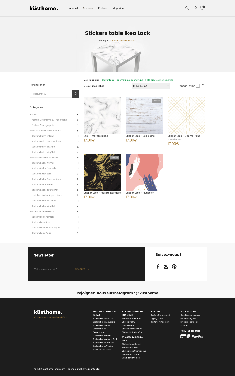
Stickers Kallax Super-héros (47, 195)
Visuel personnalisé (101, 349)
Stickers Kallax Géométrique (46, 179)
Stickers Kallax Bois (41, 173)
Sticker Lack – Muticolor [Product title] (140, 193)
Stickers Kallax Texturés (44, 200)
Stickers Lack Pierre (41, 232)
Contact (184, 325)
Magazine (122, 8)
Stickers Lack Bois (41, 222)
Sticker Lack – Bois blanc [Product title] (140, 136)
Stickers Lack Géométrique (46, 227)
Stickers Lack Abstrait (43, 216)
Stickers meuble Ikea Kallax (44, 157)
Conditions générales (190, 315)
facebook (158, 266)
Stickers (89, 8)
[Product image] (102, 115)
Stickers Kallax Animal (43, 162)
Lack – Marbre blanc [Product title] (96, 136)
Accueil (74, 8)
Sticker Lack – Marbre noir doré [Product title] (102, 193)
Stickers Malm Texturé (43, 146)
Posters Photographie (43, 125)
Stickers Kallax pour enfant (45, 189)
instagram (166, 266)
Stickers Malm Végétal (43, 152)
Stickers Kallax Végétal (43, 206)
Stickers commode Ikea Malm (45, 130)
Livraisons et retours (189, 322)
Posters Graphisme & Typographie (49, 119)
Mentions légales (188, 318)
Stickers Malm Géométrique (46, 141)
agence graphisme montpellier (84, 368)
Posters (105, 8)
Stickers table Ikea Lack (42, 211)
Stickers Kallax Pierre (42, 184)
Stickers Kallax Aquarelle (44, 168)
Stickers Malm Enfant (43, 135)
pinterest (174, 266)
